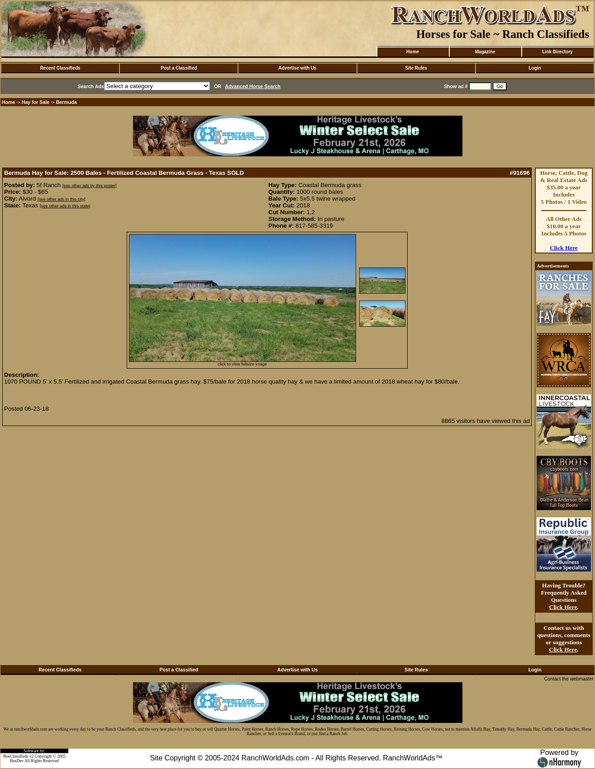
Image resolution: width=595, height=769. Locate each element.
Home (412, 51)
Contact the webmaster (569, 678)
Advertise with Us (298, 68)
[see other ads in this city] (61, 199)
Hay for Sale (36, 102)
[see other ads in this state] (65, 206)
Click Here (564, 247)
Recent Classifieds (60, 68)
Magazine (485, 51)
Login (534, 68)
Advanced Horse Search (253, 86)
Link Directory (557, 51)
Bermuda (66, 102)
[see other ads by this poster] (89, 185)
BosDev (17, 761)
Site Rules (416, 68)
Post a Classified (179, 68)
